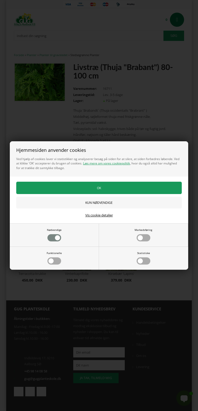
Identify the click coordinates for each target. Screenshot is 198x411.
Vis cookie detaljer (99, 215)
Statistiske (143, 258)
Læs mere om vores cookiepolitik (106, 163)
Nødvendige (54, 234)
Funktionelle (54, 258)
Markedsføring (143, 234)
